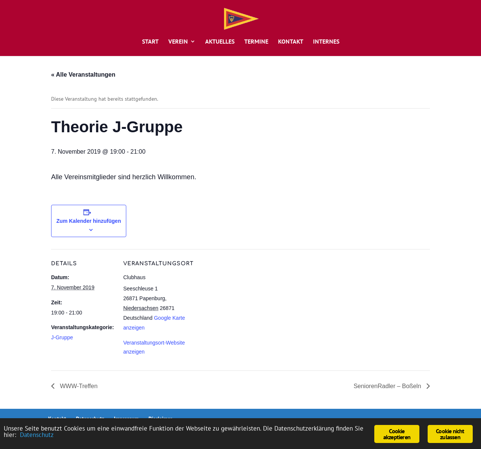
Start (150, 42)
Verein (178, 42)
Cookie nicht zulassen (450, 434)
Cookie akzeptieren (396, 434)
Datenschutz (37, 435)
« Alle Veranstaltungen (83, 74)
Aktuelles (219, 42)
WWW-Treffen (78, 386)
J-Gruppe (62, 337)
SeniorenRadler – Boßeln (388, 386)
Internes (326, 42)
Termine (256, 42)
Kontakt (290, 42)
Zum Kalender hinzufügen (88, 221)
